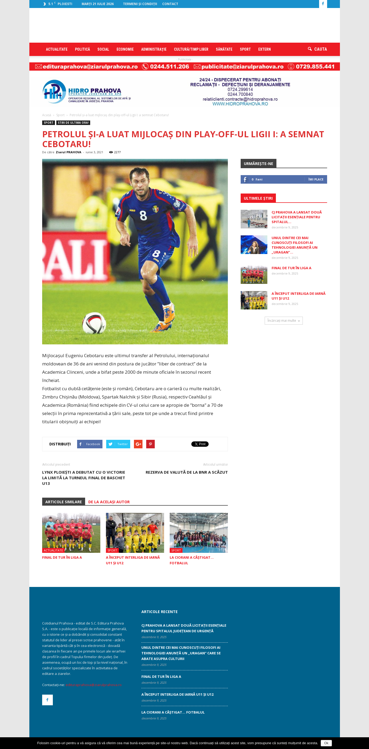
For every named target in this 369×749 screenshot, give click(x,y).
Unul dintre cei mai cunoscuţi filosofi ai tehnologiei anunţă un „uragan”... (295, 245)
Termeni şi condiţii (140, 4)
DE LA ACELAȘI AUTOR (109, 501)
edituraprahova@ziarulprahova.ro (94, 684)
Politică (82, 49)
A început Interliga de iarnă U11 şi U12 (177, 694)
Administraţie (153, 49)
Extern (264, 49)
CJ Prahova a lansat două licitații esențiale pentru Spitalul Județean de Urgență (183, 628)
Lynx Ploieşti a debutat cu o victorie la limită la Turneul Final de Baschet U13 (83, 477)
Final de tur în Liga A (62, 557)
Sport (245, 49)
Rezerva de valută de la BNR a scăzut (187, 472)
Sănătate (224, 49)
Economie (125, 49)
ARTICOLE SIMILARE (63, 501)
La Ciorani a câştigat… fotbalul (173, 712)
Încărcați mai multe (284, 320)
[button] (317, 49)
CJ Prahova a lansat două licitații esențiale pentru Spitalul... (297, 217)
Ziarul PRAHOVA (68, 152)
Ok (326, 743)
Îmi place (315, 179)
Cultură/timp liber (191, 49)
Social (103, 49)
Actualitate (57, 49)
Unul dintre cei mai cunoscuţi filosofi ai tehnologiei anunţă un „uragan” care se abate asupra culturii (181, 653)
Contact (170, 4)
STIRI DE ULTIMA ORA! (73, 122)
